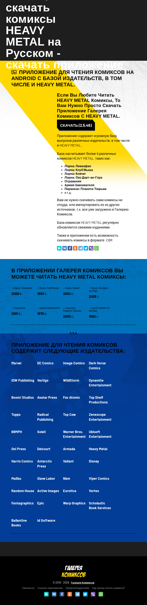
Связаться (28, 587)
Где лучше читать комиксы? (108, 587)
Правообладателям (77, 587)
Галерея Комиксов (82, 582)
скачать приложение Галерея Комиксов (89, 110)
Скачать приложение (50, 587)
